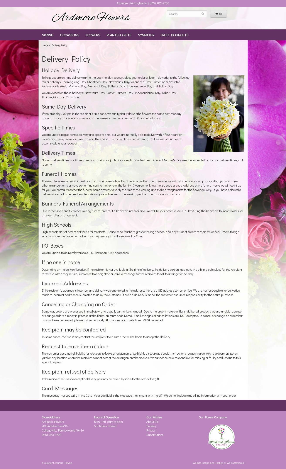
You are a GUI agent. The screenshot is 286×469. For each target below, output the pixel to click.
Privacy (150, 430)
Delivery (151, 426)
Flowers (93, 34)
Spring (47, 34)
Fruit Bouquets (174, 34)
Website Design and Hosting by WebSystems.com (218, 462)
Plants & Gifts (119, 34)
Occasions (69, 34)
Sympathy (146, 34)
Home (45, 45)
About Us (152, 422)
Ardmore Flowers (90, 18)
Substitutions (155, 435)
